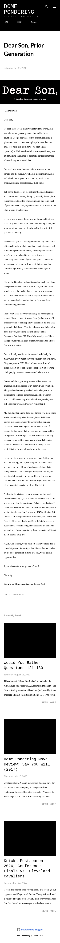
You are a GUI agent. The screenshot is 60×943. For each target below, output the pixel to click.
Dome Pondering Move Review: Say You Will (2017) (27, 764)
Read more (48, 702)
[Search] (46, 6)
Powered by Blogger (30, 929)
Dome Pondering (19, 9)
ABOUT (19, 22)
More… (33, 22)
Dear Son (18, 594)
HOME (6, 22)
